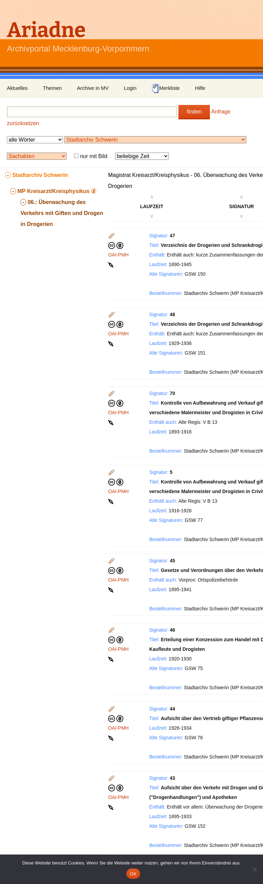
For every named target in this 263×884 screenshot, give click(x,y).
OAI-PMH (118, 255)
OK (133, 873)
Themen (52, 88)
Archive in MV (93, 88)
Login (130, 88)
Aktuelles (17, 88)
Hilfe (200, 88)
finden (194, 112)
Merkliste (166, 88)
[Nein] (254, 869)
